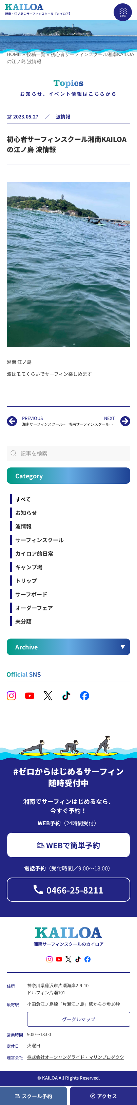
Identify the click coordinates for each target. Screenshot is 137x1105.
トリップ (26, 580)
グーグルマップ (78, 1019)
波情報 (63, 116)
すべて (23, 499)
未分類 (23, 621)
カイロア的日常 (34, 553)
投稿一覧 (35, 54)
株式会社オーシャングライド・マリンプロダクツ (75, 1057)
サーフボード (31, 594)
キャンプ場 (28, 567)
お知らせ (26, 513)
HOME (14, 54)
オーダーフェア (34, 608)
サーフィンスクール (39, 540)
